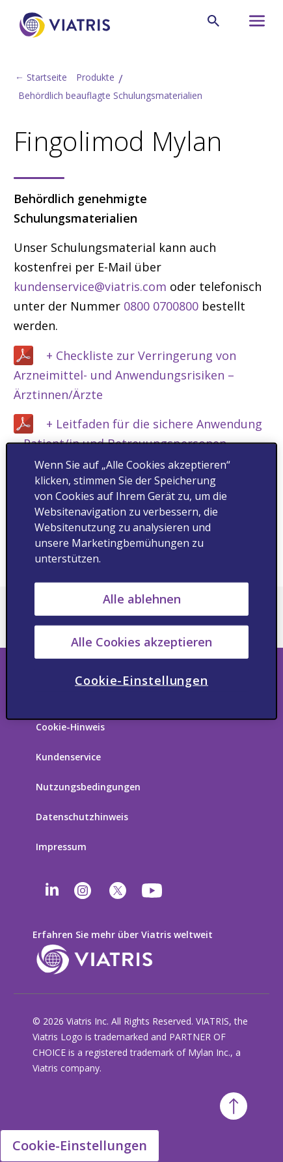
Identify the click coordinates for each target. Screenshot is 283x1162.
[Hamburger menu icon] (251, 24)
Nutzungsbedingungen (88, 787)
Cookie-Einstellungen (79, 1145)
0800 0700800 (161, 306)
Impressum (61, 846)
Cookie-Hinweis (70, 727)
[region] (141, 581)
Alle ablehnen (142, 598)
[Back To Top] (233, 1106)
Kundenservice (68, 757)
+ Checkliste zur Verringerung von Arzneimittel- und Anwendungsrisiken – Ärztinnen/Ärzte (125, 375)
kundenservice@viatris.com (90, 286)
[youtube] (153, 890)
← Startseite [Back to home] (41, 77)
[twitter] (118, 890)
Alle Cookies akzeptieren (141, 641)
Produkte (95, 77)
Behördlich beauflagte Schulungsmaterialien (110, 95)
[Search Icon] (213, 21)
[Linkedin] (52, 890)
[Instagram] (83, 890)
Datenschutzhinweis (82, 816)
